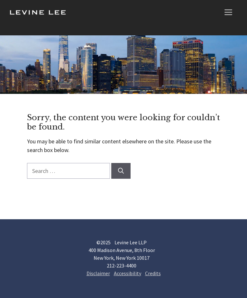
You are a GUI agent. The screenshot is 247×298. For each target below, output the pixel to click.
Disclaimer (98, 273)
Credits (153, 273)
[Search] (121, 171)
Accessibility (127, 273)
